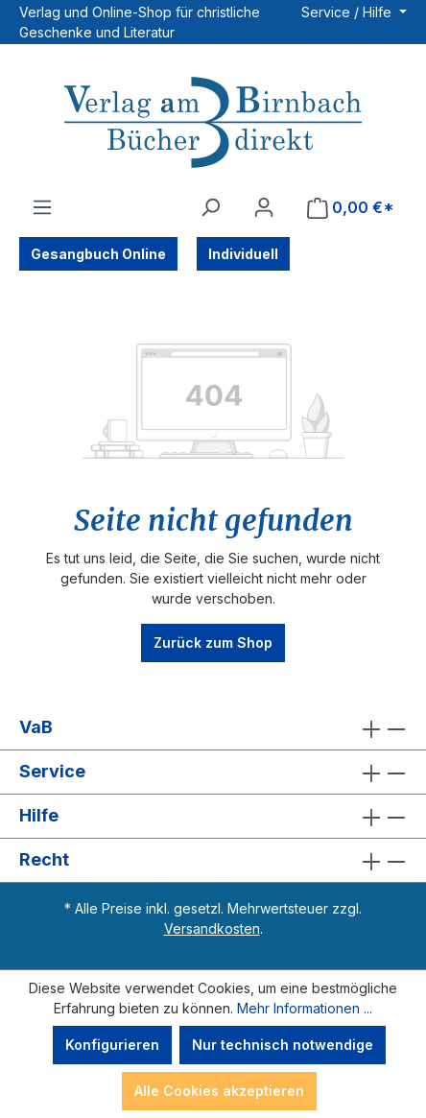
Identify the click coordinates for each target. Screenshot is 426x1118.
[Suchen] (210, 207)
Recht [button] (213, 860)
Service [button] (213, 772)
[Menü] (42, 207)
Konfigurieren (112, 1044)
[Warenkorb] (351, 207)
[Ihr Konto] (264, 207)
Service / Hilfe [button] (348, 12)
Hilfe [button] (213, 816)
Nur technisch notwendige (282, 1044)
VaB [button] (213, 728)
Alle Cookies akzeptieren (219, 1090)
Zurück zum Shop (213, 642)
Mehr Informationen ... (304, 1008)
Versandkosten (212, 928)
